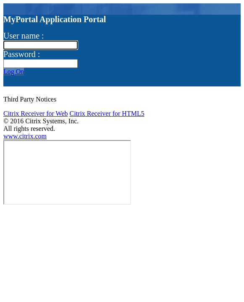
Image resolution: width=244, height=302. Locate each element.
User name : (23, 35)
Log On (13, 71)
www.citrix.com (25, 136)
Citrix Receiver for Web (35, 113)
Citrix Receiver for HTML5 (106, 113)
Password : (21, 54)
